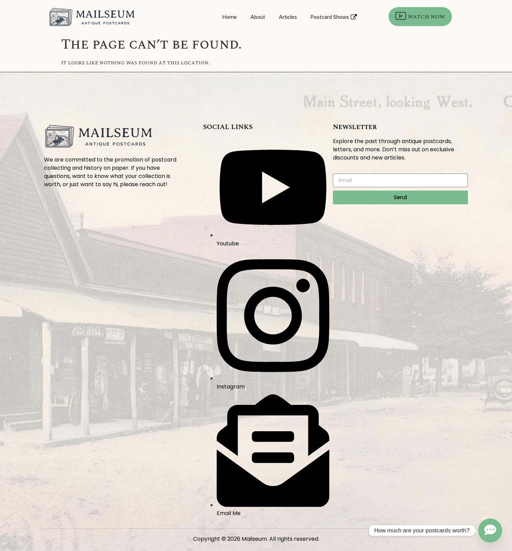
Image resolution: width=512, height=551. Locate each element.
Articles (288, 17)
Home (230, 17)
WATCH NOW (420, 17)
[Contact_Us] (490, 530)
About (258, 17)
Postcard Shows (334, 17)
